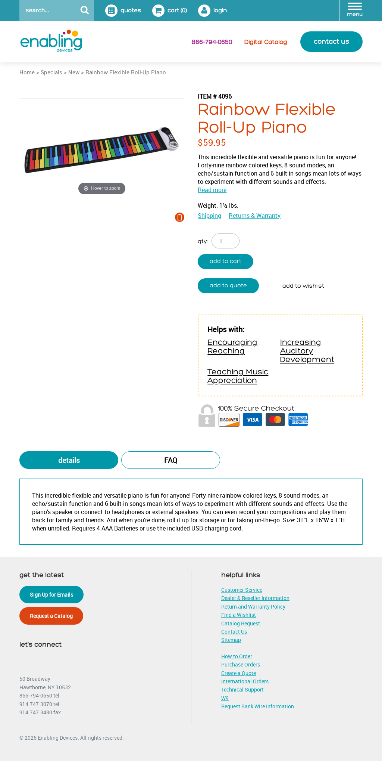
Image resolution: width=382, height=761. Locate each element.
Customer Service (241, 589)
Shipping (209, 215)
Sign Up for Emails (51, 594)
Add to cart (225, 261)
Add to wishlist (303, 286)
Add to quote (228, 285)
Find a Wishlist (238, 614)
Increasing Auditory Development (307, 351)
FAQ (170, 460)
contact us (331, 41)
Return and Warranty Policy (253, 606)
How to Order (236, 656)
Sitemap (231, 639)
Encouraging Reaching (232, 346)
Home (27, 72)
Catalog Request (240, 623)
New (73, 72)
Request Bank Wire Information (257, 706)
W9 (225, 698)
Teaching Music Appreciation (237, 376)
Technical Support (242, 689)
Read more (212, 190)
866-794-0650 (211, 42)
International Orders (245, 681)
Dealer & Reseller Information (255, 597)
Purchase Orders (240, 664)
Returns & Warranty (255, 215)
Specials (51, 72)
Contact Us (234, 631)
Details (69, 460)
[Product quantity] (225, 240)
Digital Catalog (265, 42)
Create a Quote (238, 673)
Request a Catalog (51, 615)
